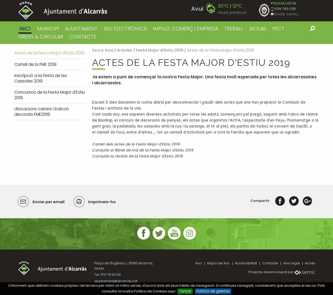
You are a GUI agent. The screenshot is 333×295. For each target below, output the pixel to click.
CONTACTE (82, 36)
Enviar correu (286, 14)
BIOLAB (257, 28)
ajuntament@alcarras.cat (115, 281)
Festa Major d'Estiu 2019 (159, 50)
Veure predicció (232, 12)
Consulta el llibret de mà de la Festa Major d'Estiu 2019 (142, 150)
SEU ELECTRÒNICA (125, 28)
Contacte (270, 263)
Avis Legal (291, 263)
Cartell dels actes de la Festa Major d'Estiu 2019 (136, 144)
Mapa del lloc (218, 263)
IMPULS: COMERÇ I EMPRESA (185, 28)
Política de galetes (213, 291)
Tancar (185, 291)
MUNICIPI (48, 28)
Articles (124, 50)
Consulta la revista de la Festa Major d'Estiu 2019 (137, 156)
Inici (25, 28)
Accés (310, 263)
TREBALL (233, 28)
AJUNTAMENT (81, 28)
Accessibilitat (246, 263)
